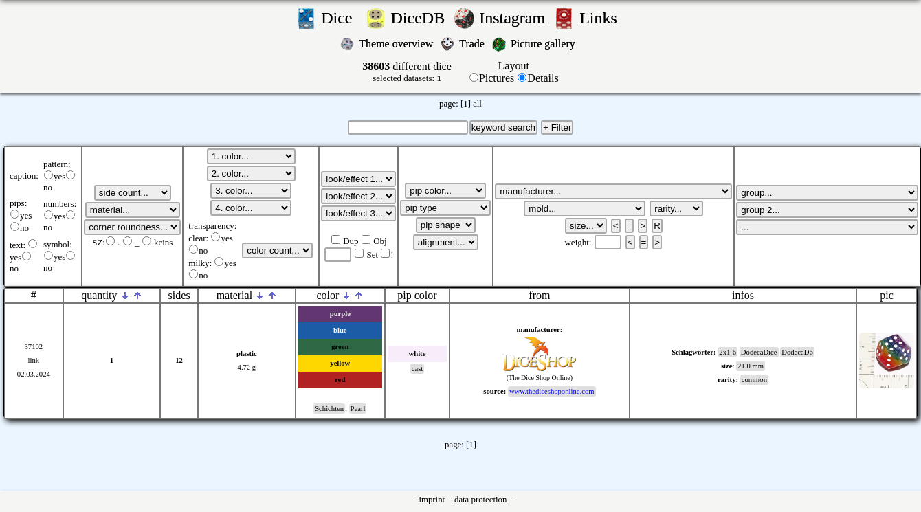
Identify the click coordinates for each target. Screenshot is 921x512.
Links (602, 18)
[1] (465, 104)
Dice (340, 18)
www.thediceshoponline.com (552, 391)
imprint (433, 499)
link (34, 360)
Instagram (514, 18)
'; (132, 193)
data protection (481, 499)
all (477, 104)
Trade (473, 43)
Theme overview (397, 43)
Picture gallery (546, 43)
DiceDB (420, 18)
